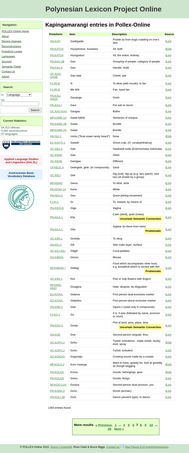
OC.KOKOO (57, 356)
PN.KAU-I (56, 105)
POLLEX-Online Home (15, 31)
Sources (6, 61)
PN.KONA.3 (57, 390)
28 (109, 428)
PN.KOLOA (57, 372)
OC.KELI (55, 175)
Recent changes (11, 41)
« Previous (104, 425)
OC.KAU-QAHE (55, 75)
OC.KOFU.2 (57, 342)
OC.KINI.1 (56, 238)
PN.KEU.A (56, 195)
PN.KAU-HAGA (55, 97)
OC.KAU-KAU (58, 111)
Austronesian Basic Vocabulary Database (21, 174)
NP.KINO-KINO (56, 286)
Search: (8, 87)
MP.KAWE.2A (58, 130)
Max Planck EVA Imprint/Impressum (146, 447)
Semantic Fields (11, 66)
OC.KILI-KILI (58, 250)
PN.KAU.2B (57, 61)
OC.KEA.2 (56, 148)
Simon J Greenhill (61, 447)
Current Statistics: (15, 120)
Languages (8, 56)
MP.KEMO (56, 183)
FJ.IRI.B (55, 83)
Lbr (168, 41)
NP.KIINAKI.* (58, 268)
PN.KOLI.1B (57, 397)
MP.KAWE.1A (58, 117)
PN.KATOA (57, 48)
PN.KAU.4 (56, 67)
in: (3, 94)
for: (3, 100)
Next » (119, 428)
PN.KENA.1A (58, 189)
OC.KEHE (56, 155)
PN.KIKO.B (57, 208)
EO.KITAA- (56, 294)
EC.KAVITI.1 (57, 142)
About (5, 36)
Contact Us (8, 71)
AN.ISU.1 (55, 136)
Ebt (168, 48)
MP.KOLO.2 (57, 364)
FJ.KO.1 (55, 314)
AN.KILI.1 (56, 244)
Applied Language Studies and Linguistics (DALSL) (21, 160)
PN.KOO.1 (56, 325)
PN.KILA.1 (56, 217)
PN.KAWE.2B (58, 124)
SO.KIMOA (56, 257)
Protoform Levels (11, 51)
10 (151, 425)
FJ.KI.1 (54, 201)
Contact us (115, 447)
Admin (5, 76)
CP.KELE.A (57, 167)
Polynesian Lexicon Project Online (103, 9)
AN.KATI (55, 41)
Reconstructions (11, 46)
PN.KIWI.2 (56, 307)
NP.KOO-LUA (58, 384)
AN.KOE (55, 334)
